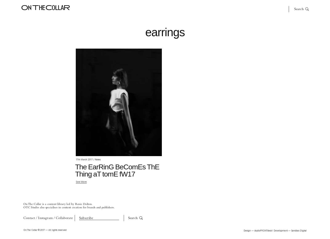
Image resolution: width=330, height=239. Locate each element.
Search (301, 9)
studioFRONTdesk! (263, 231)
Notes (98, 159)
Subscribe (86, 218)
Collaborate (64, 218)
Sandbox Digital (299, 231)
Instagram (45, 218)
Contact (29, 218)
